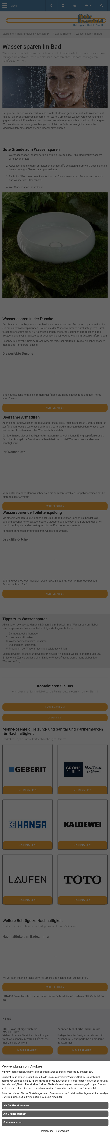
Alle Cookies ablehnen (14, 1113)
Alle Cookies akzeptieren (16, 1105)
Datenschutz (62, 1131)
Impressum (47, 1131)
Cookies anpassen (12, 1122)
